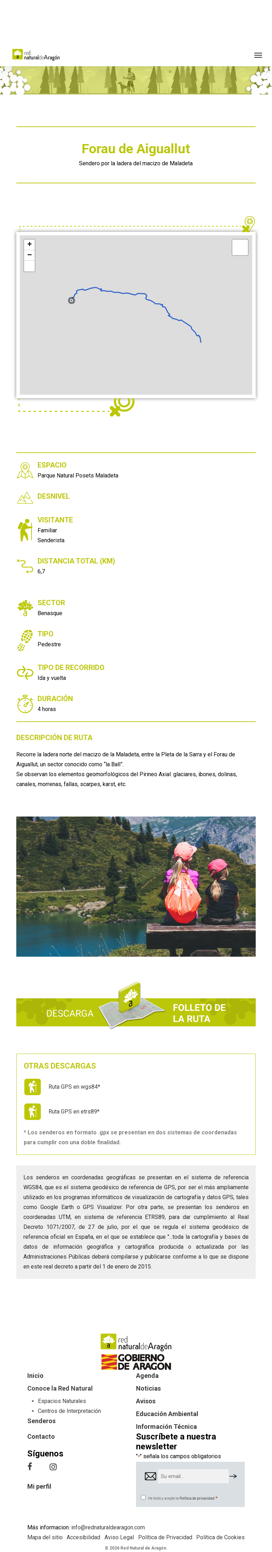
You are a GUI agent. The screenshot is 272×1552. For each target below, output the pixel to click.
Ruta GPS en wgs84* (74, 1086)
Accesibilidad (83, 1537)
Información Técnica (166, 1426)
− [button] (29, 255)
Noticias (148, 1388)
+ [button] (29, 245)
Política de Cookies (220, 1537)
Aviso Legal (119, 1537)
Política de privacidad (197, 1498)
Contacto (41, 1436)
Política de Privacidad (165, 1537)
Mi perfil (39, 1486)
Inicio (35, 1375)
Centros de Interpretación (69, 1411)
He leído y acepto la (182, 1498)
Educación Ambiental (167, 1414)
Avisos (145, 1401)
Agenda (147, 1375)
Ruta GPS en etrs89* (74, 1111)
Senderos (41, 1421)
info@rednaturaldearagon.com (108, 1527)
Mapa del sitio (45, 1537)
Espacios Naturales (62, 1401)
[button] (258, 54)
